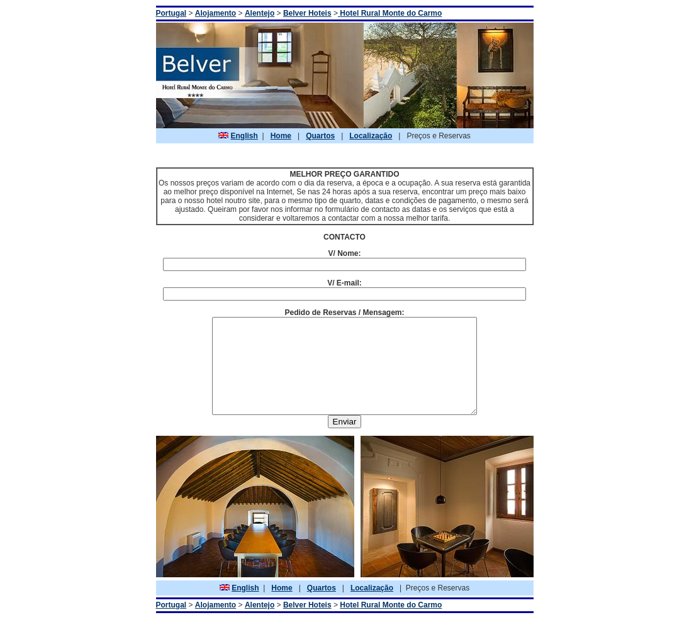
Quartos (320, 135)
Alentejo (259, 13)
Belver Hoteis (307, 13)
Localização (370, 135)
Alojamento (215, 13)
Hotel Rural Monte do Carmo (391, 623)
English (244, 135)
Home (281, 135)
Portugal (171, 13)
